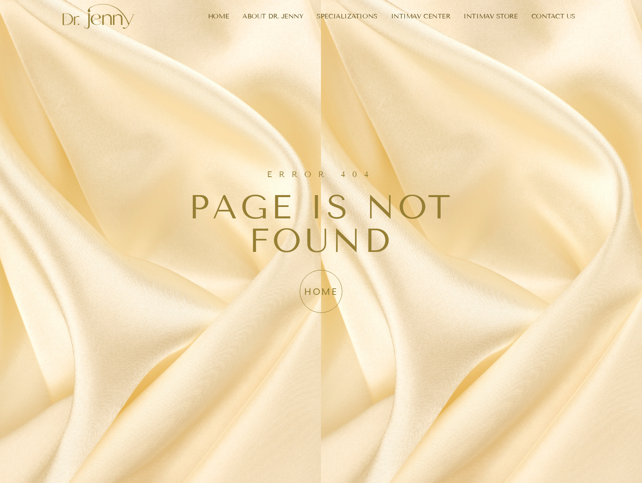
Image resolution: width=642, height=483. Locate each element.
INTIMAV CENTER (420, 16)
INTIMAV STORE (490, 16)
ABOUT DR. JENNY (272, 16)
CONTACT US (553, 16)
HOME (218, 16)
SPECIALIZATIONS (346, 16)
